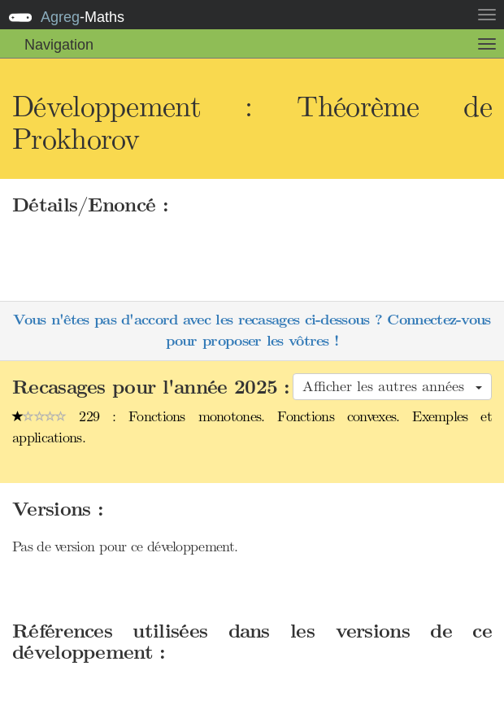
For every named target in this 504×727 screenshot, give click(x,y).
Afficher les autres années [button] (392, 386)
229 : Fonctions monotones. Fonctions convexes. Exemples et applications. (252, 426)
